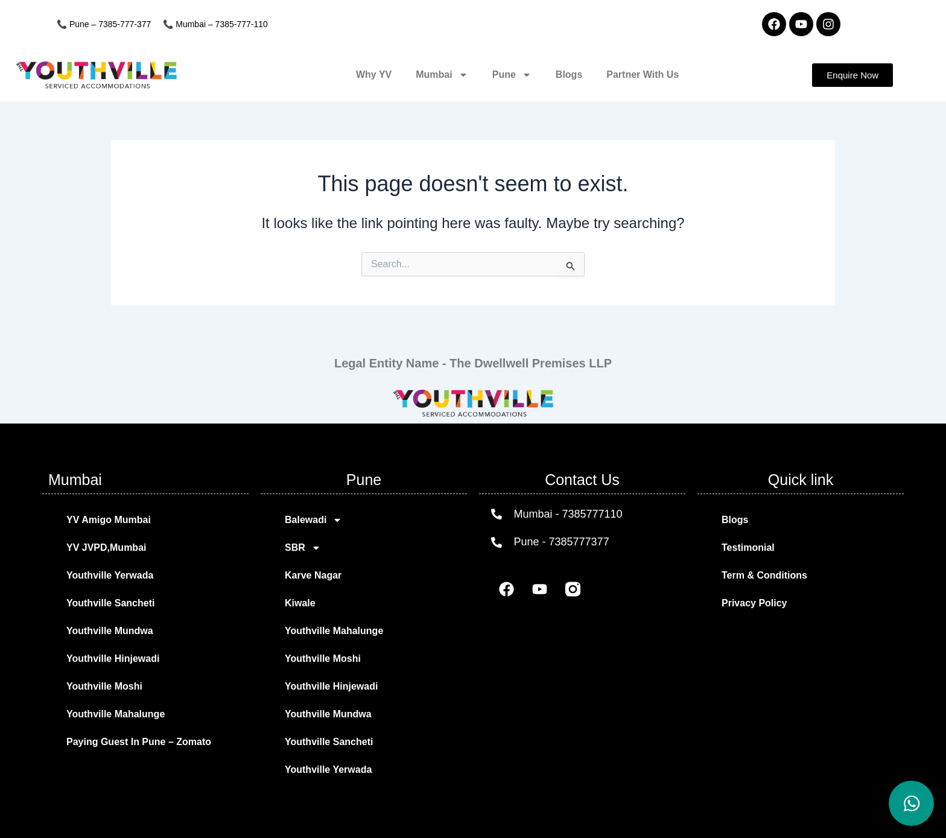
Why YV (374, 74)
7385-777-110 (241, 24)
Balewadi (313, 520)
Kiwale (300, 603)
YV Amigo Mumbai (108, 520)
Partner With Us (642, 74)
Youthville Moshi (104, 686)
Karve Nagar (313, 575)
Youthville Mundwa (109, 631)
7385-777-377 (124, 24)
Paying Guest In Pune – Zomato (138, 742)
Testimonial (748, 547)
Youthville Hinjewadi (112, 658)
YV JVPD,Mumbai (106, 547)
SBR (303, 548)
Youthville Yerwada (109, 575)
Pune (512, 75)
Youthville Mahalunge (115, 714)
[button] (852, 75)
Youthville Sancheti (110, 603)
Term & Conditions (764, 575)
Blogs (569, 74)
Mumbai (442, 75)
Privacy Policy (754, 603)
